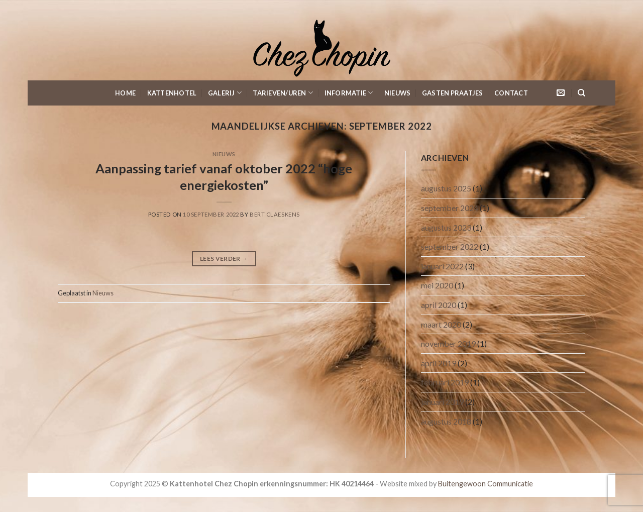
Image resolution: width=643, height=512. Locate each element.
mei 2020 (437, 285)
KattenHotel (172, 93)
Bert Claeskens (275, 214)
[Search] (581, 93)
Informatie (349, 92)
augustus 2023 (446, 227)
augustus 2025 (446, 188)
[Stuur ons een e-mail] (561, 92)
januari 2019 (442, 401)
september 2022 (449, 246)
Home (125, 93)
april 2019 (438, 363)
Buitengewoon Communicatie (485, 483)
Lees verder (224, 258)
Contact (511, 93)
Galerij (225, 92)
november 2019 (448, 343)
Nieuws (397, 93)
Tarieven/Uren (283, 92)
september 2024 (449, 208)
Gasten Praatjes (452, 93)
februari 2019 (445, 382)
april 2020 (438, 305)
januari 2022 (442, 266)
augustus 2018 (446, 421)
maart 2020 (441, 324)
